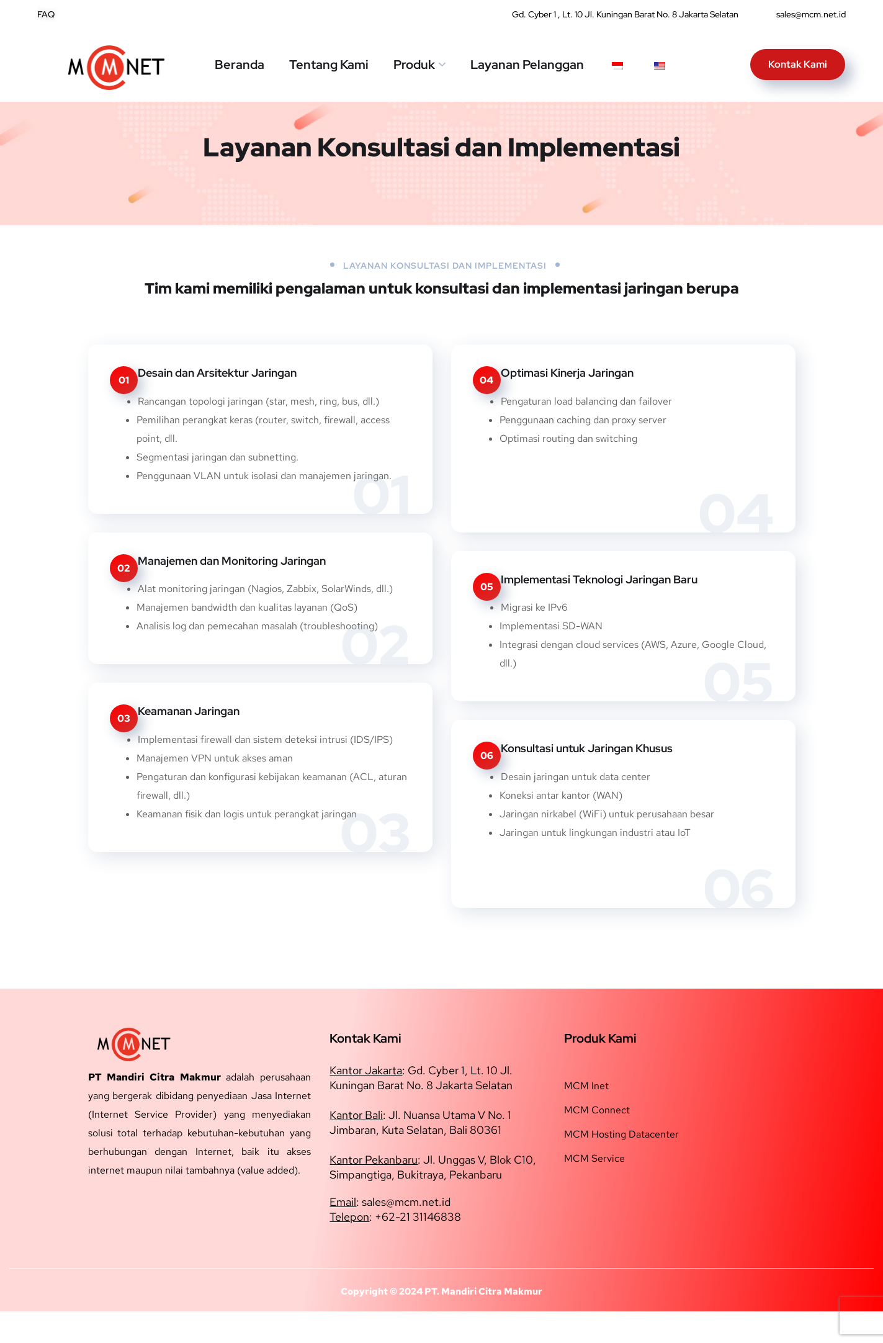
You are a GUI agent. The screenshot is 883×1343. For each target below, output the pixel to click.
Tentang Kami (329, 64)
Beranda (239, 64)
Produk (414, 64)
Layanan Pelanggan (527, 64)
